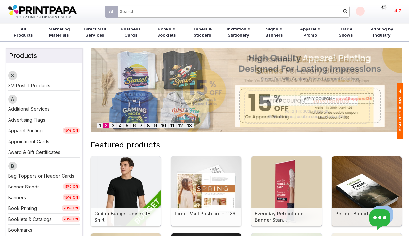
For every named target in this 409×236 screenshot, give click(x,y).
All (112, 11)
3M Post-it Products (29, 85)
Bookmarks (20, 230)
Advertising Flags (26, 120)
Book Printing (22, 208)
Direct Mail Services (95, 32)
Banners (17, 197)
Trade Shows (346, 32)
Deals (360, 11)
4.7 (397, 10)
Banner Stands (24, 186)
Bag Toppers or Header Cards (41, 176)
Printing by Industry (381, 32)
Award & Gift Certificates (34, 152)
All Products (23, 32)
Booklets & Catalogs (30, 219)
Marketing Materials (59, 32)
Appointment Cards (28, 141)
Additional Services (29, 109)
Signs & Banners (274, 32)
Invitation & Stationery (238, 32)
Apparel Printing (25, 130)
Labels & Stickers (203, 32)
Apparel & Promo (310, 32)
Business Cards (131, 32)
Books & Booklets (166, 32)
